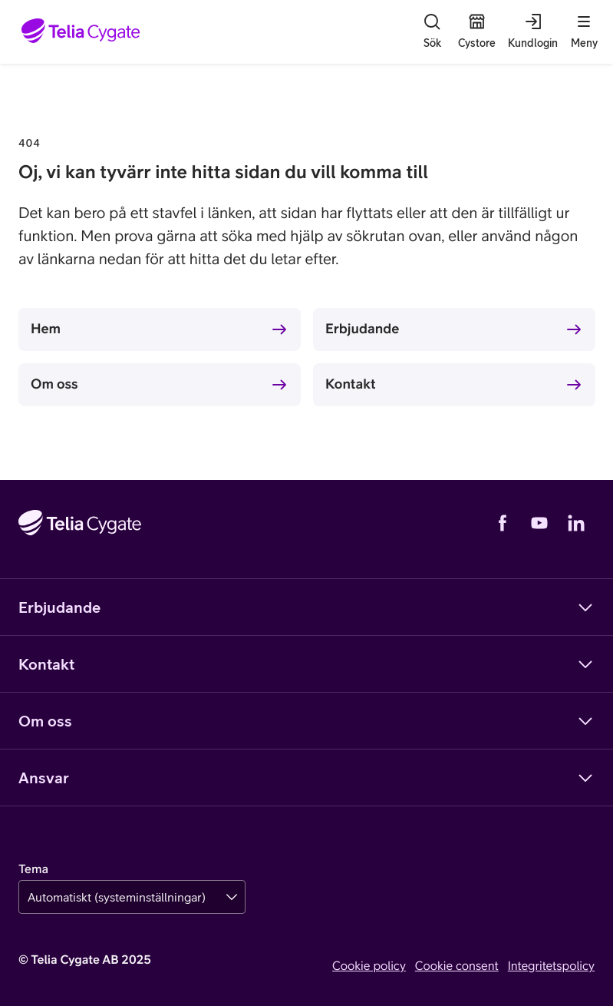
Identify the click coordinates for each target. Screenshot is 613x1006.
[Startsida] (81, 32)
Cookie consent (457, 966)
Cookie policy (369, 966)
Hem (46, 328)
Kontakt (350, 384)
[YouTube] (539, 523)
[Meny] (584, 32)
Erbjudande (362, 328)
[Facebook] (502, 523)
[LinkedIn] (576, 523)
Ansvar (306, 778)
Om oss (54, 384)
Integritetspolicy (551, 966)
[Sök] (432, 32)
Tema (33, 869)
